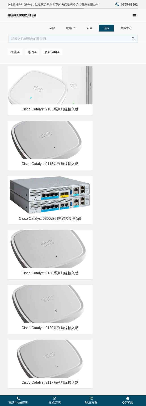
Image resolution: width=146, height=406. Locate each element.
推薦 (15, 52)
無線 (106, 28)
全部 (52, 28)
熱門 (32, 52)
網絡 (69, 28)
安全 (89, 28)
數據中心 (126, 28)
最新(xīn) (52, 52)
